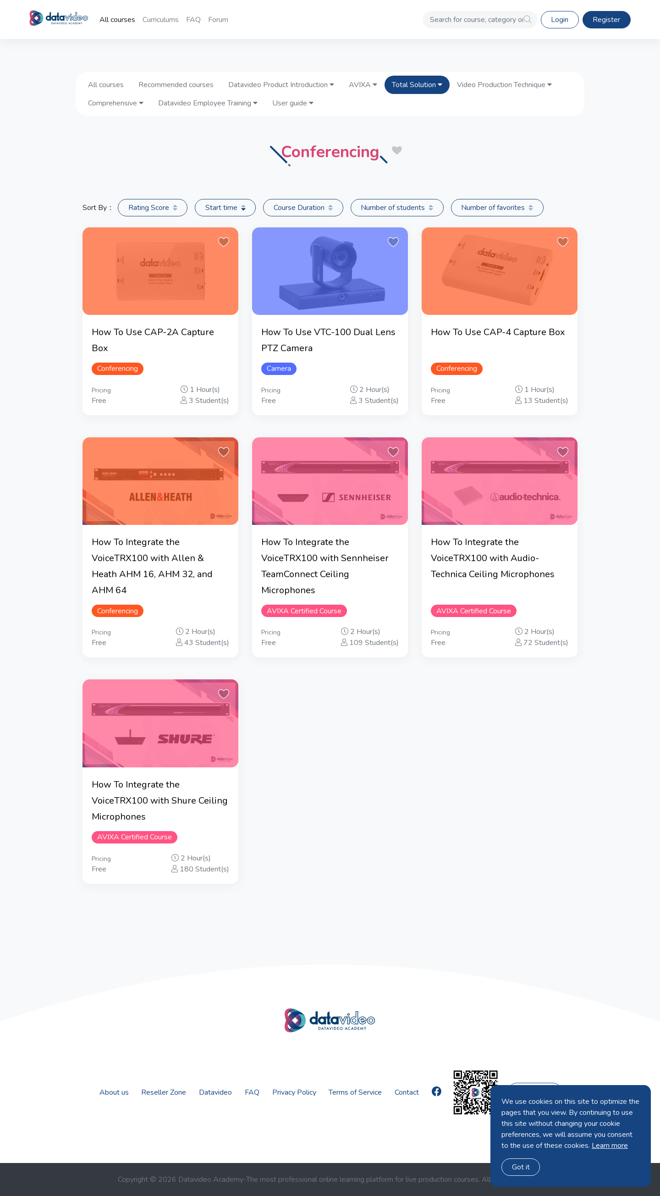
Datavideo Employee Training (208, 103)
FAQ (193, 20)
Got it (521, 1167)
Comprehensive (115, 103)
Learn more (610, 1146)
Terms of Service (355, 1092)
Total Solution (417, 85)
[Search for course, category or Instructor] (480, 19)
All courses (117, 20)
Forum (218, 20)
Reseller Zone (163, 1092)
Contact (407, 1092)
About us (114, 1092)
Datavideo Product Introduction (281, 85)
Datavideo (215, 1092)
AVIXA (363, 85)
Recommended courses (176, 85)
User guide (293, 103)
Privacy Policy (294, 1092)
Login (559, 20)
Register (606, 20)
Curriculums (161, 20)
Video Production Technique (504, 85)
